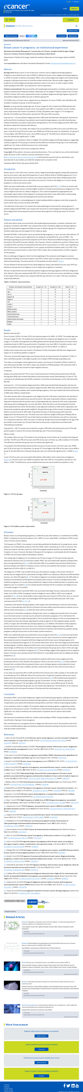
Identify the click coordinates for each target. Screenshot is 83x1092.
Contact (7, 1085)
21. (5, 882)
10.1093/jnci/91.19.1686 (55, 803)
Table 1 (61, 261)
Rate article (73, 36)
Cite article (61, 36)
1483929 (65, 778)
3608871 (65, 878)
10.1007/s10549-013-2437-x (30, 878)
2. (4, 746)
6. (4, 773)
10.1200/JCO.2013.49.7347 (14, 870)
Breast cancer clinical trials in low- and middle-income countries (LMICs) (48, 962)
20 (60, 661)
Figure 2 (7, 460)
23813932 (62, 758)
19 (13, 655)
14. (5, 829)
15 (16, 596)
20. (5, 873)
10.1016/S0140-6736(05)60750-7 (63, 809)
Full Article (72, 40)
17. (5, 850)
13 (14, 596)
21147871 (8, 743)
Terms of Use (8, 1091)
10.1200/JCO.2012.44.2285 (14, 847)
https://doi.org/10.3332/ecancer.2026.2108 (34, 995)
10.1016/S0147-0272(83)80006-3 (23, 784)
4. (4, 761)
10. (5, 800)
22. (5, 891)
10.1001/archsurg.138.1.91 (18, 838)
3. (4, 755)
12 (25, 585)
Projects (7, 1087)
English (69, 1)
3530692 (35, 847)
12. (5, 815)
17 (28, 601)
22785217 (67, 770)
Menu (10, 20)
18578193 (22, 832)
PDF (77, 40)
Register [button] (74, 8)
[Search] (76, 26)
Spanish (76, 1)
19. (5, 865)
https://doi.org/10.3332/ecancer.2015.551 (17, 40)
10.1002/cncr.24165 (40, 790)
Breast (14, 911)
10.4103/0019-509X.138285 (33, 817)
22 (13, 669)
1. (4, 738)
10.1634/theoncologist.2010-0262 (53, 740)
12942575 (28, 826)
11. (5, 806)
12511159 (37, 838)
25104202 (54, 817)
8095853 (62, 853)
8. (4, 788)
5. (4, 767)
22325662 (27, 764)
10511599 (74, 803)
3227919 (22, 743)
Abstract (65, 40)
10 (25, 563)
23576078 (22, 887)
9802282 (12, 811)
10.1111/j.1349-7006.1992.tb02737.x (42, 778)
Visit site (42, 1049)
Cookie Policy (8, 1089)
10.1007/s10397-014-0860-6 (29, 893)
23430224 (51, 878)
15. (5, 835)
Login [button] (65, 8)
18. (5, 856)
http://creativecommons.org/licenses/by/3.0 (20, 157)
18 (37, 650)
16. (5, 841)
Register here (41, 1036)
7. (4, 782)
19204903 (57, 790)
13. (5, 821)
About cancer (41, 1062)
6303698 (45, 784)
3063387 (71, 790)
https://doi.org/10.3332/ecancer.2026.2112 (34, 972)
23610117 (34, 861)
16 (26, 601)
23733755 (34, 870)
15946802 (13, 752)
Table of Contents (11, 36)
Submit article (73, 30)
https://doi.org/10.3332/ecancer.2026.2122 (34, 953)
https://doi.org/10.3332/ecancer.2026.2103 (34, 1014)
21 (63, 661)
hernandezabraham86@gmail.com (63, 63)
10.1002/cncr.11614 (11, 826)
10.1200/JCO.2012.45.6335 (14, 861)
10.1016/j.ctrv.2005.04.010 (65, 749)
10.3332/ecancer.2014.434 (43, 796)
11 (28, 563)
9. (4, 794)
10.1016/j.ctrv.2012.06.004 (47, 770)
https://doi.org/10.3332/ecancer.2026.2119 (34, 933)
